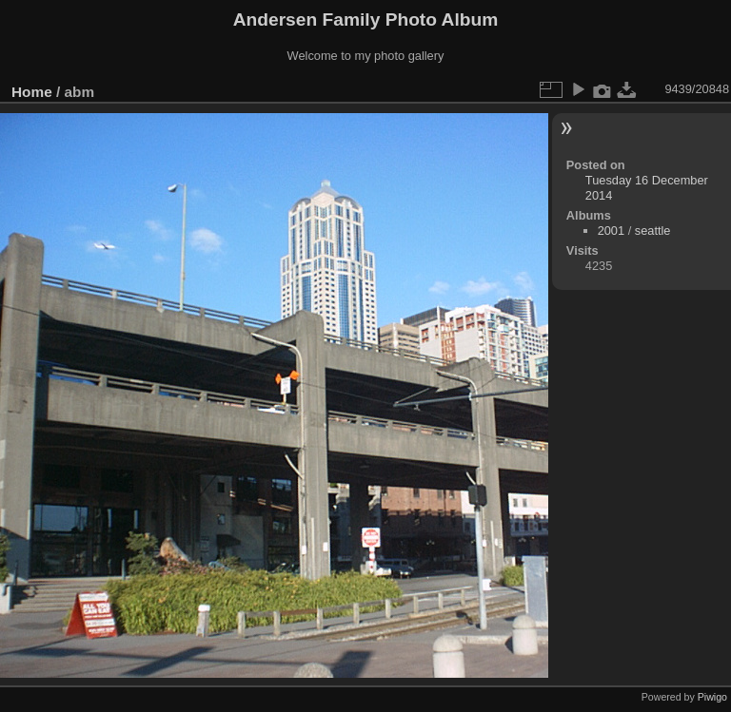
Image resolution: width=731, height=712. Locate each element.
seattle (653, 230)
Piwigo (712, 696)
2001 (611, 230)
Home (31, 92)
